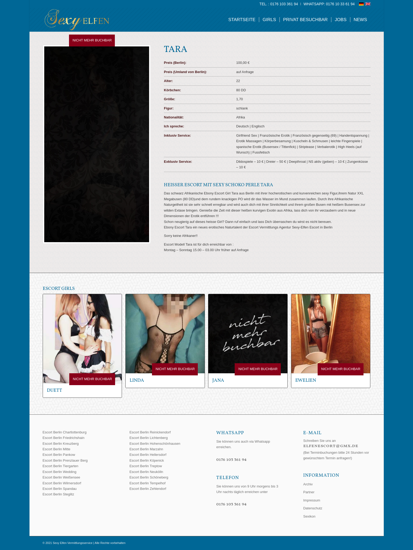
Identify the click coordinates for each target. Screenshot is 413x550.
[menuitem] (279, 4)
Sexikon (309, 516)
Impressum (311, 500)
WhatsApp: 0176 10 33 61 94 (329, 4)
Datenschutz (312, 508)
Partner (308, 492)
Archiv (308, 484)
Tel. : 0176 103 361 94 (278, 4)
